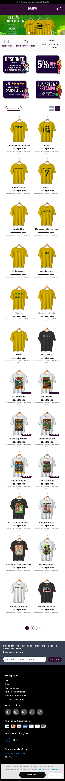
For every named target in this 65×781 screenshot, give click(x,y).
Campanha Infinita (46, 438)
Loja (6, 680)
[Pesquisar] (57, 8)
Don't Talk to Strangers (18, 522)
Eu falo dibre (18, 229)
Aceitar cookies (32, 774)
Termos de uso (12, 688)
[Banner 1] (32, 33)
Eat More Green (46, 564)
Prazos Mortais (18, 396)
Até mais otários (46, 522)
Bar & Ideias (46, 396)
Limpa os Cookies (18, 606)
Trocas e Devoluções (15, 699)
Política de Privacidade (16, 692)
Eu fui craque (18, 271)
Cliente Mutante (46, 480)
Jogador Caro (46, 271)
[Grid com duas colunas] (57, 108)
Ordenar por (13, 108)
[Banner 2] (35, 33)
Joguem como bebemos (18, 145)
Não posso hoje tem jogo (46, 229)
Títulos (18, 313)
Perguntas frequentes (15, 695)
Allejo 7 (46, 187)
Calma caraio (18, 187)
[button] (3, 8)
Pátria (18, 355)
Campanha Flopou (18, 480)
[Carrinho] (61, 8)
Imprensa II (46, 355)
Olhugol (46, 145)
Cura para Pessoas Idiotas (18, 564)
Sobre (7, 684)
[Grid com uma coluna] (51, 108)
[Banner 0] (29, 33)
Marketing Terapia (18, 438)
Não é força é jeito (46, 313)
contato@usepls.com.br (15, 753)
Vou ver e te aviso (46, 606)
